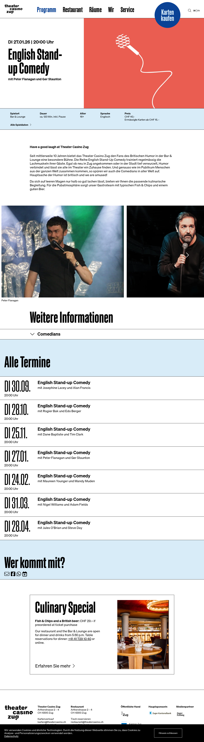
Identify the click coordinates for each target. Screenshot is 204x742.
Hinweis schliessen (168, 733)
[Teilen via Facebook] (13, 573)
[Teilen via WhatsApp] (19, 573)
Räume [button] (95, 9)
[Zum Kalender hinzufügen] (24, 573)
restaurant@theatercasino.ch (87, 722)
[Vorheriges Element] (16, 255)
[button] (167, 15)
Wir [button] (111, 9)
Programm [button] (46, 9)
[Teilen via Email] (6, 573)
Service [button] (127, 9)
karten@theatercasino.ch (52, 722)
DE (194, 10)
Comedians (48, 334)
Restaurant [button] (73, 9)
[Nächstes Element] (187, 255)
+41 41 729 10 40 (79, 638)
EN (198, 10)
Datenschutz (11, 736)
